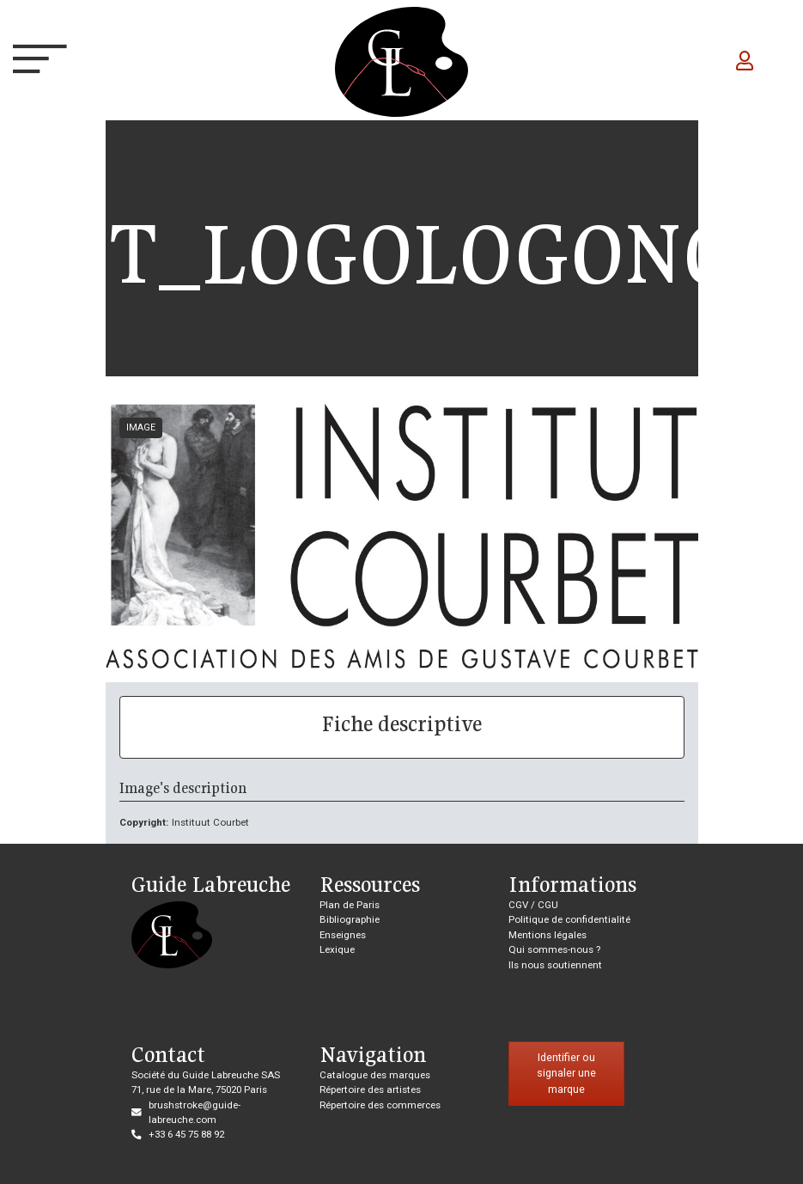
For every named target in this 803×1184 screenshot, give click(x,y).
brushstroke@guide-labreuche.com (194, 1112)
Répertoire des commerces (380, 1105)
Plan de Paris (349, 905)
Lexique (337, 949)
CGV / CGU (533, 905)
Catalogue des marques (374, 1075)
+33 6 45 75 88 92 (186, 1134)
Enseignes (342, 935)
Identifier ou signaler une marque (566, 1073)
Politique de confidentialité (569, 919)
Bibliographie (349, 919)
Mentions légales (547, 935)
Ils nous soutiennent (555, 965)
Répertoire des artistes (370, 1089)
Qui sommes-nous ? (554, 949)
